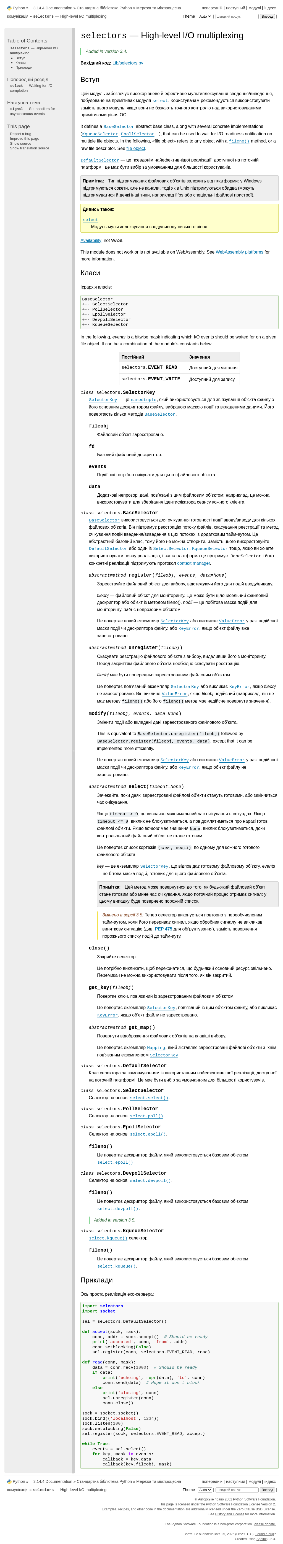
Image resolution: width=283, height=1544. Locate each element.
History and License (229, 1514)
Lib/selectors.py (127, 63)
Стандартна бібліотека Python (104, 8)
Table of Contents (27, 41)
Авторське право (211, 1499)
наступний (235, 8)
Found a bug (264, 1534)
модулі (255, 8)
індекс (270, 8)
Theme (198, 16)
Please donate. (265, 1524)
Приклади (23, 67)
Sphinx (261, 1539)
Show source (20, 143)
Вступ (20, 58)
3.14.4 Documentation (52, 8)
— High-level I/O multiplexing (69, 16)
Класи (20, 63)
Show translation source (29, 148)
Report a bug (20, 134)
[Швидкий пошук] (237, 16)
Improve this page (24, 138)
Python (19, 8)
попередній (212, 8)
